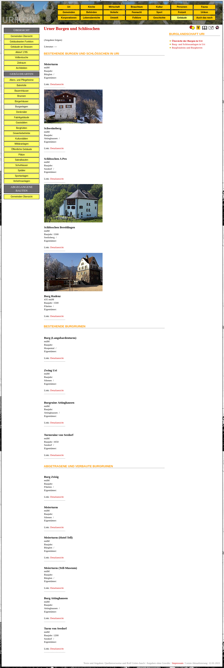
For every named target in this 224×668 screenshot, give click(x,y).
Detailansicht (57, 84)
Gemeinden (69, 12)
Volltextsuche (21, 57)
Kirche (91, 7)
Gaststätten (21, 122)
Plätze (21, 154)
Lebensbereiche (91, 17)
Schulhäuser (21, 165)
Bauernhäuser (22, 91)
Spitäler (21, 170)
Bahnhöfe (22, 85)
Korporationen (68, 17)
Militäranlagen (22, 144)
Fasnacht (137, 12)
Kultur (159, 7)
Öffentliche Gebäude (21, 149)
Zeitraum (21, 63)
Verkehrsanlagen (21, 181)
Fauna (204, 7)
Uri (68, 7)
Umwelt (114, 17)
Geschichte (159, 17)
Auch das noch (204, 17)
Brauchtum (137, 7)
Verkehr (114, 12)
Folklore (136, 17)
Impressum (177, 663)
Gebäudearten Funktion (21, 41)
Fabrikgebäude (21, 117)
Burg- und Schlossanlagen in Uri (188, 44)
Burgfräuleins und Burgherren (187, 47)
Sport (159, 12)
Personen (182, 7)
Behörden (91, 12)
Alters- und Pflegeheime (22, 80)
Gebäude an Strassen (21, 47)
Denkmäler (21, 112)
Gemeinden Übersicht (22, 36)
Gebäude (182, 17)
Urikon (204, 12)
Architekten (21, 68)
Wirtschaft (114, 7)
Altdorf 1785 (22, 52)
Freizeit (182, 12)
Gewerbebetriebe (21, 133)
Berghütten (21, 128)
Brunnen (21, 96)
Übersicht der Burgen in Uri (187, 40)
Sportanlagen (21, 176)
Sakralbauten (21, 160)
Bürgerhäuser (22, 101)
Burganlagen (21, 106)
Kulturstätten (21, 138)
